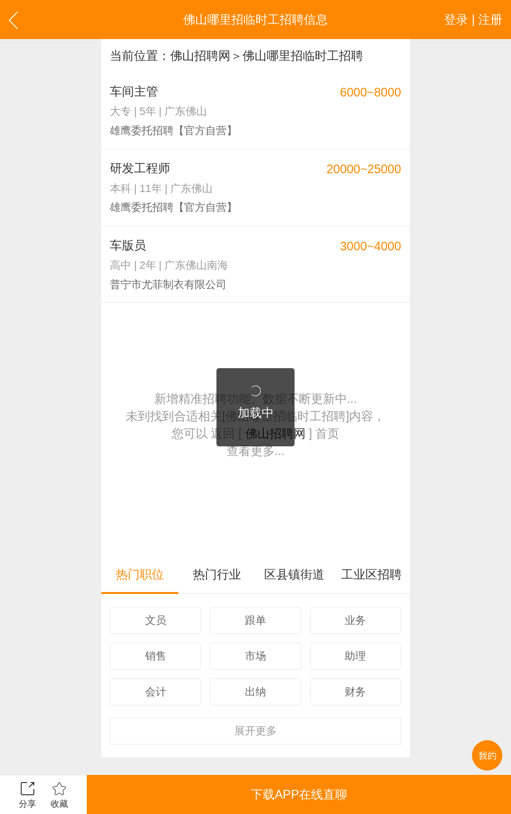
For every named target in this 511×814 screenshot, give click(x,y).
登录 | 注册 (473, 19)
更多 (255, 731)
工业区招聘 (371, 574)
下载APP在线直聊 (299, 794)
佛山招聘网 (200, 55)
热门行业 (217, 574)
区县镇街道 (294, 574)
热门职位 (140, 574)
